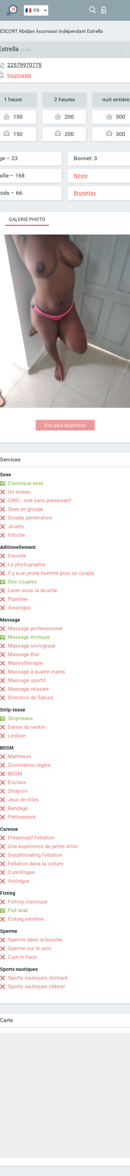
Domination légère (29, 765)
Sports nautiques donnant (38, 978)
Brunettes (85, 193)
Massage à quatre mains (36, 672)
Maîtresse (19, 756)
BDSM (15, 774)
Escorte (17, 556)
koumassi (46, 31)
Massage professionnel (35, 628)
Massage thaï (23, 654)
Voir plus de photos (65, 425)
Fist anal (18, 910)
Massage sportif (27, 680)
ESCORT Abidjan (17, 31)
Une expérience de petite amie (43, 846)
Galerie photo (27, 219)
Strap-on (17, 791)
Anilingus (18, 881)
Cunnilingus (21, 872)
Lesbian (17, 736)
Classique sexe (25, 483)
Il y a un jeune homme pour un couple (51, 573)
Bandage (18, 808)
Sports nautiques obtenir (36, 986)
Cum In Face (22, 957)
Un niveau (19, 492)
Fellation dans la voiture (35, 864)
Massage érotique (29, 637)
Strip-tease (20, 718)
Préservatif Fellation (31, 838)
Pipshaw (17, 599)
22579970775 (24, 65)
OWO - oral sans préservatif (39, 500)
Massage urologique (31, 646)
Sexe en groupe (25, 509)
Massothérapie (25, 663)
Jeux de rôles (23, 800)
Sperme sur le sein (29, 948)
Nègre (81, 176)
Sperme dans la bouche (35, 940)
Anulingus (19, 608)
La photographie (26, 564)
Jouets (16, 526)
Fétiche (16, 535)
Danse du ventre (26, 727)
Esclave (17, 782)
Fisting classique (27, 902)
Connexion (103, 10)
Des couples (22, 582)
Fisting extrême (26, 919)
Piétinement (22, 817)
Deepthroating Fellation (35, 855)
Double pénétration (30, 518)
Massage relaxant (28, 689)
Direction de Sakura (30, 698)
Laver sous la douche (32, 590)
